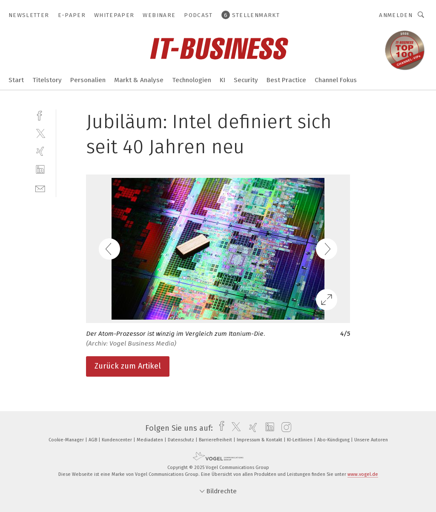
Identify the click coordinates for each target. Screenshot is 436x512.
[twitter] (40, 133)
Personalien (88, 80)
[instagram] (284, 428)
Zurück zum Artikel (128, 366)
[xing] (40, 151)
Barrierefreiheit (216, 440)
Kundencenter (117, 440)
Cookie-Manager (67, 440)
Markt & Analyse (139, 80)
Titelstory (47, 80)
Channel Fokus (336, 80)
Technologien (191, 80)
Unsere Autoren (371, 440)
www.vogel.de (362, 474)
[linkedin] (40, 169)
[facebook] (40, 114)
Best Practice (286, 80)
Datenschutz (181, 440)
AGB (93, 440)
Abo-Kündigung (334, 440)
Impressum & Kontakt (260, 440)
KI (222, 80)
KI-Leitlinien (300, 440)
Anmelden (396, 15)
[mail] (40, 188)
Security (246, 80)
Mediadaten (150, 440)
